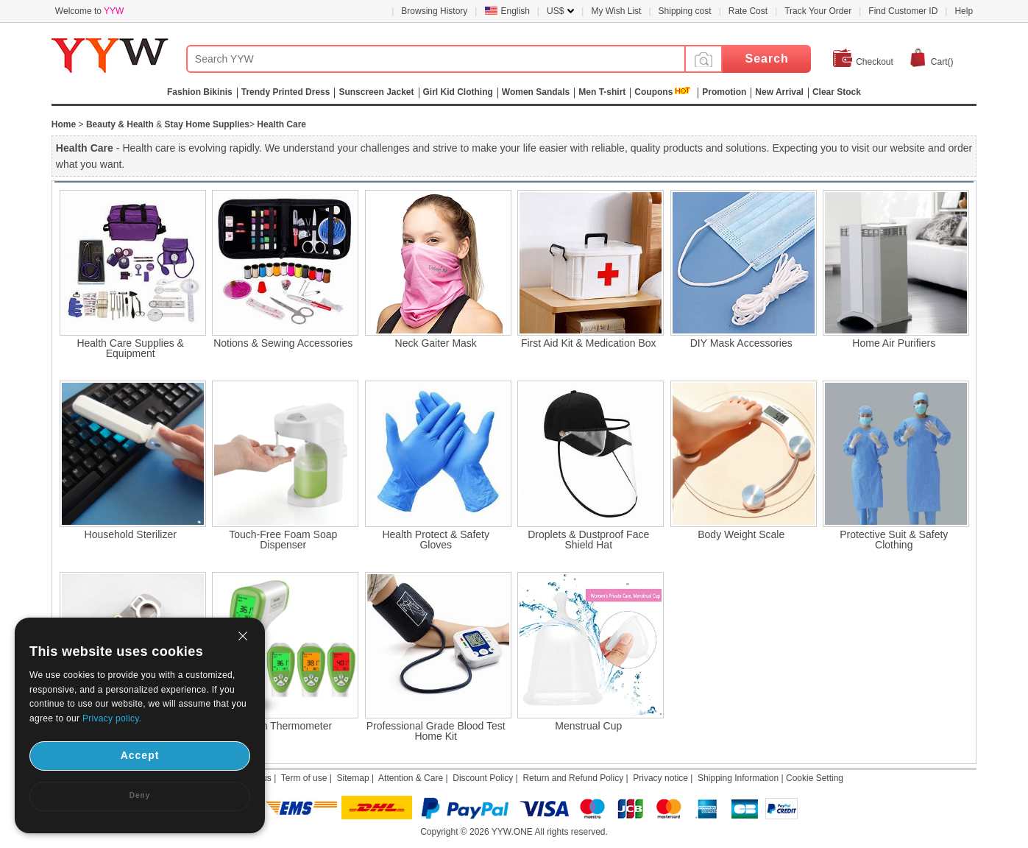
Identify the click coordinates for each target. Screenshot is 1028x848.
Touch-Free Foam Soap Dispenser (283, 540)
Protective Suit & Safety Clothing (894, 540)
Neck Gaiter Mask (436, 343)
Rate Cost (748, 11)
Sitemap (353, 778)
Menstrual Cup (588, 726)
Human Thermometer (283, 726)
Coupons (653, 92)
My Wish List (616, 11)
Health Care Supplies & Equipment (130, 348)
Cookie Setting (814, 778)
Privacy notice (660, 778)
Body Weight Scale (741, 534)
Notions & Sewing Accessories (282, 343)
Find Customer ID (902, 11)
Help (963, 11)
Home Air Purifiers (893, 343)
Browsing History (434, 11)
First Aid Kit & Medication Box (588, 343)
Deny (140, 795)
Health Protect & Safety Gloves (435, 540)
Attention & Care (410, 778)
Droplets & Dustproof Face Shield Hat (588, 540)
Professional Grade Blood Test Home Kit (436, 731)
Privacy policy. (111, 718)
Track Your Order (817, 11)
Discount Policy (483, 778)
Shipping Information (738, 778)
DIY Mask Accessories (741, 343)
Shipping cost (685, 11)
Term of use (304, 778)
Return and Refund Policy (572, 778)
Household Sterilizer (131, 534)
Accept (140, 755)
